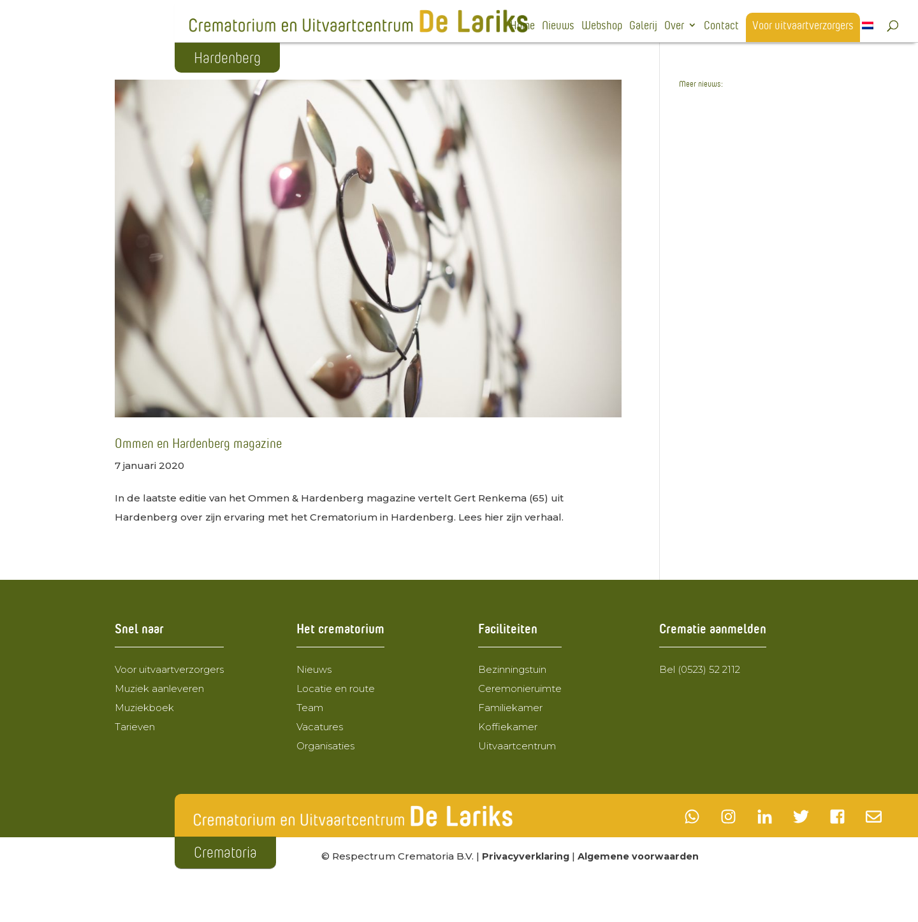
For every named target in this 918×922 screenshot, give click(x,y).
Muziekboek (144, 708)
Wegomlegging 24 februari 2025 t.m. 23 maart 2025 (730, 266)
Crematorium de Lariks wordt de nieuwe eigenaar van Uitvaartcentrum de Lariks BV (736, 185)
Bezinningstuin (512, 669)
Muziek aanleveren (159, 688)
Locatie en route (335, 688)
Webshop (601, 26)
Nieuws (558, 26)
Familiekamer (510, 708)
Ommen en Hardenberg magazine (198, 443)
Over (674, 26)
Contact (721, 26)
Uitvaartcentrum (517, 746)
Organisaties (325, 746)
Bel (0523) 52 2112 (699, 669)
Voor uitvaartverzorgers (803, 26)
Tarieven (135, 727)
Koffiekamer (507, 727)
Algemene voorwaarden (642, 856)
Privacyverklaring (527, 856)
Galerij (643, 26)
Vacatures (319, 727)
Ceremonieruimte (520, 688)
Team (309, 708)
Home (522, 26)
